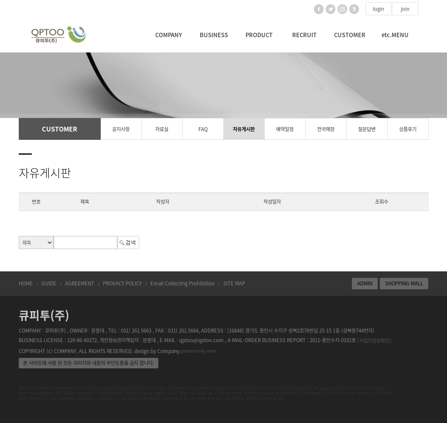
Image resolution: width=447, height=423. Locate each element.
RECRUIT (304, 35)
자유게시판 (244, 129)
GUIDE (48, 283)
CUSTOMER (349, 35)
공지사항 (121, 129)
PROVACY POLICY (122, 283)
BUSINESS (214, 35)
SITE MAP (234, 283)
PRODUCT (259, 35)
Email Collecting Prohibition (182, 283)
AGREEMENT (79, 283)
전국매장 (325, 129)
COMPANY (168, 35)
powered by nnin (198, 350)
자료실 (161, 129)
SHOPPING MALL (404, 283)
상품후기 (407, 129)
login (378, 9)
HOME (26, 283)
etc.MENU (395, 35)
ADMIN (364, 283)
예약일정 (284, 129)
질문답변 (366, 129)
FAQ (203, 129)
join (405, 9)
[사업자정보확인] (374, 340)
